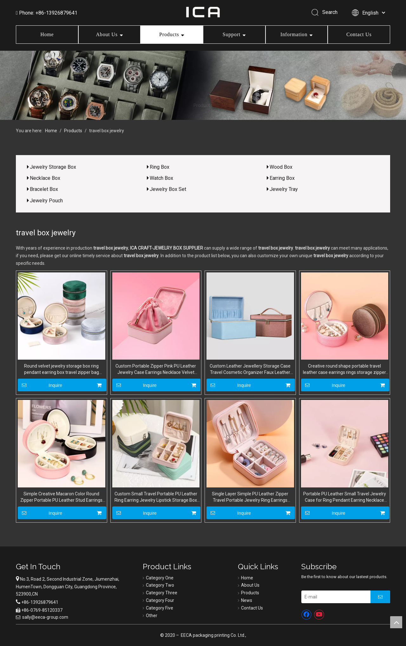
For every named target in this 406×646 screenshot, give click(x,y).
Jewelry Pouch (46, 201)
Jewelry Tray (284, 189)
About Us (107, 34)
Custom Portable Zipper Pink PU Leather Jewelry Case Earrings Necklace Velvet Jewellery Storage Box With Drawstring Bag (156, 369)
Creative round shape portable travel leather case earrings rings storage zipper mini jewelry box (344, 369)
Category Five (159, 607)
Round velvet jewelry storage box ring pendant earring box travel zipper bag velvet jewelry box (61, 369)
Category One (160, 577)
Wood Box (281, 167)
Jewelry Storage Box (53, 167)
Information (293, 34)
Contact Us (359, 34)
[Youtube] (319, 615)
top (396, 622)
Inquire (40, 385)
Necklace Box (45, 178)
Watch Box (161, 178)
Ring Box (159, 167)
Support (231, 34)
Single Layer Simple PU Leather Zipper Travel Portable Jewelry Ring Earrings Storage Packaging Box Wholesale (250, 497)
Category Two (160, 585)
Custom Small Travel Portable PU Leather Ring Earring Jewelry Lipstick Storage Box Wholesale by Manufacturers (156, 497)
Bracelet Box (44, 189)
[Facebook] (306, 615)
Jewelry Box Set (168, 189)
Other (151, 615)
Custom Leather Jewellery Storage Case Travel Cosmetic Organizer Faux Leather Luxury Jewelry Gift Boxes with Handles (250, 369)
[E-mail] (334, 597)
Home (47, 34)
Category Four (160, 600)
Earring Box (282, 178)
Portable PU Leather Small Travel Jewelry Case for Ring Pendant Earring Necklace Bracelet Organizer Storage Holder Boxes (344, 497)
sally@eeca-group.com (45, 617)
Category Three (161, 592)
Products (169, 34)
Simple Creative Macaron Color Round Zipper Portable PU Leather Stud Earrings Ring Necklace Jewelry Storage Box (61, 497)
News (246, 600)
